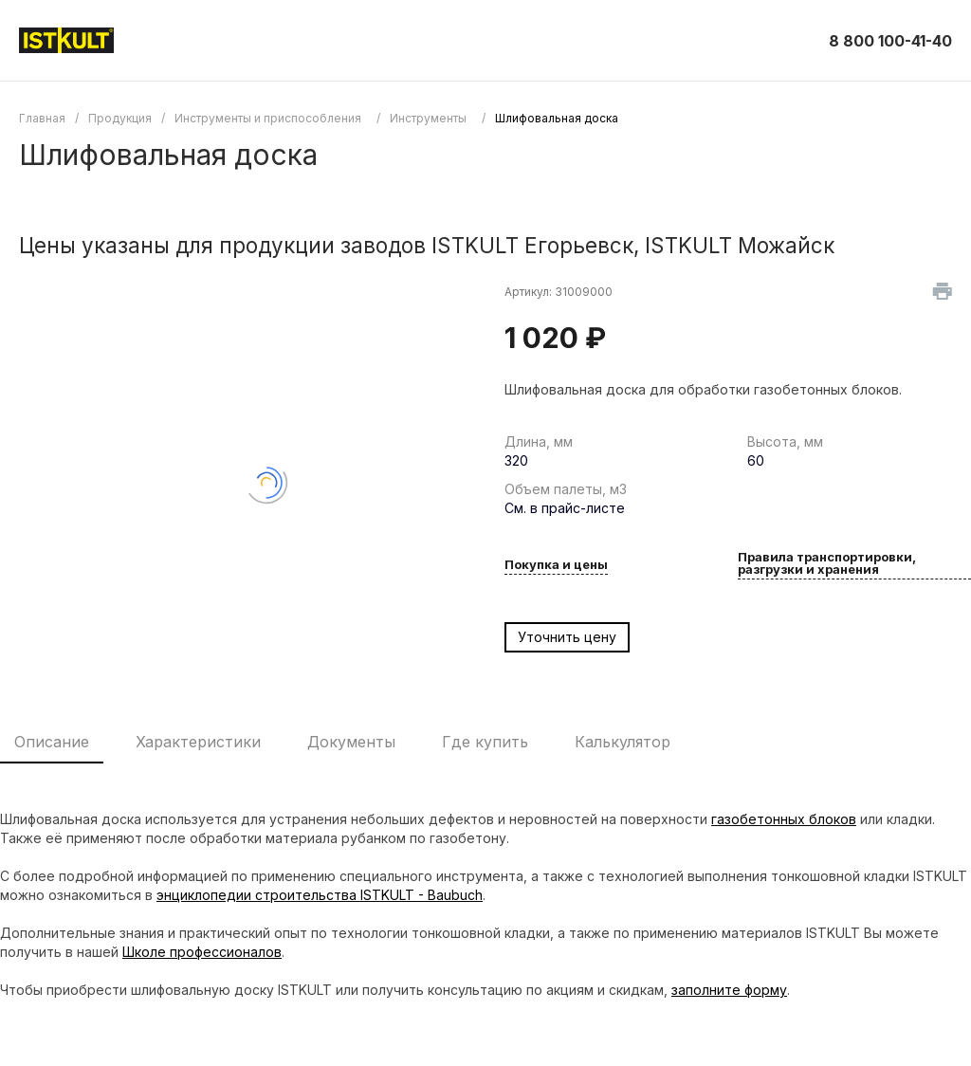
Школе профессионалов (202, 952)
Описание (51, 741)
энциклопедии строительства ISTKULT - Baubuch (319, 895)
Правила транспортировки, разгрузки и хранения (827, 564)
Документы (351, 741)
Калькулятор (622, 741)
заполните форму (729, 990)
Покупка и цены (556, 565)
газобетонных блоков (783, 819)
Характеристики (198, 741)
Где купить (485, 741)
